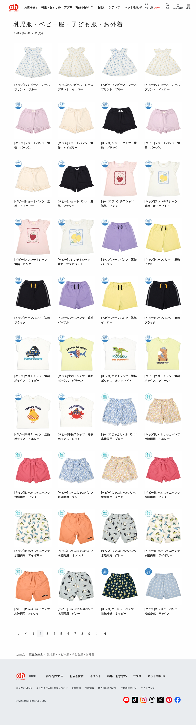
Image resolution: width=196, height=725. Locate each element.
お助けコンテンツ (109, 7)
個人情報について (107, 688)
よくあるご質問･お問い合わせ (52, 688)
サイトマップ (148, 688)
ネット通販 (133, 7)
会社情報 (76, 688)
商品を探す (36, 654)
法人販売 (150, 7)
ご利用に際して (129, 688)
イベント (95, 676)
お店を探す (31, 7)
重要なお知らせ (24, 688)
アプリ (68, 7)
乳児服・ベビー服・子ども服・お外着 (70, 654)
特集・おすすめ (51, 7)
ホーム (20, 654)
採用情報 (89, 688)
